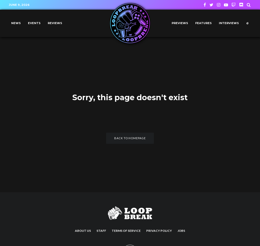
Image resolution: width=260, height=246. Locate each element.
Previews (180, 23)
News (16, 23)
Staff (101, 231)
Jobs (181, 231)
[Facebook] (205, 4)
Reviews (55, 23)
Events (34, 23)
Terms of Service (126, 231)
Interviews (229, 23)
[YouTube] (226, 4)
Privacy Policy (159, 231)
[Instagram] (218, 4)
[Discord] (241, 4)
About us (83, 231)
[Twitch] (233, 4)
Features (203, 23)
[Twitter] (211, 4)
